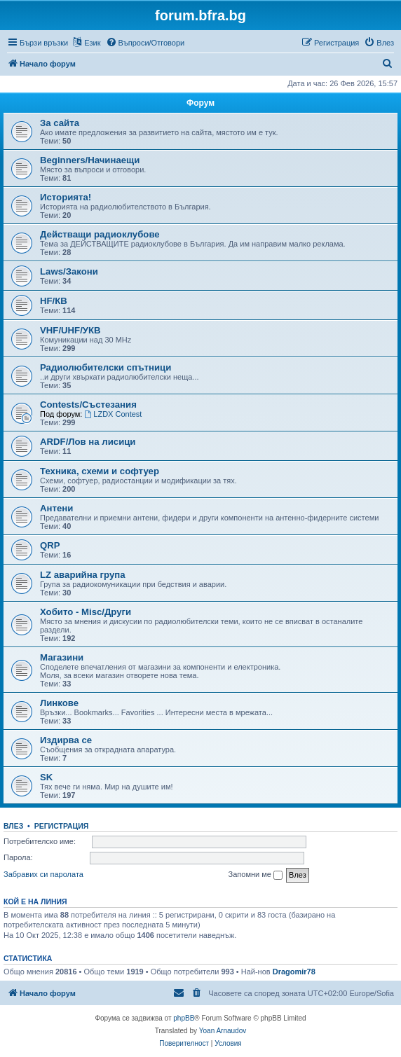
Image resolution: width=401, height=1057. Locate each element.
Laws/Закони (69, 271)
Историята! (65, 197)
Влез (13, 826)
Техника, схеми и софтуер (99, 471)
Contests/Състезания (88, 404)
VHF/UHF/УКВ (70, 330)
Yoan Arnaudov (222, 1031)
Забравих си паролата (43, 874)
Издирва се (66, 740)
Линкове (59, 703)
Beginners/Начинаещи (90, 160)
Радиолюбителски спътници (105, 367)
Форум (200, 103)
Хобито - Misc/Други (85, 612)
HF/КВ (53, 301)
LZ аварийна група (82, 574)
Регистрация (61, 826)
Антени (56, 508)
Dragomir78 (294, 971)
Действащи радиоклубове (100, 234)
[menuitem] (145, 42)
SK (46, 777)
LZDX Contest (113, 414)
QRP (50, 545)
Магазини (61, 657)
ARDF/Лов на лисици (87, 441)
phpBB (183, 1018)
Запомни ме (256, 875)
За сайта (59, 123)
